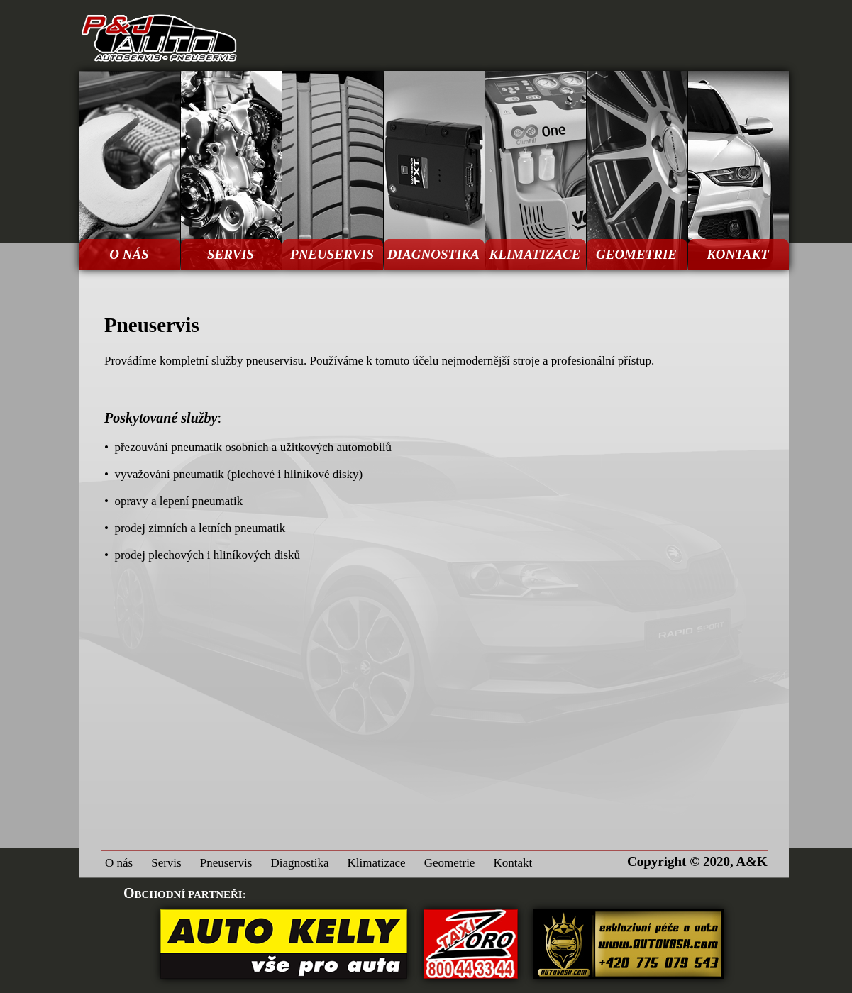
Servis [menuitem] (166, 863)
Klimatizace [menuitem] (377, 863)
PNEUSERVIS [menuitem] (332, 254)
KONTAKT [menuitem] (738, 254)
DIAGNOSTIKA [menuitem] (433, 254)
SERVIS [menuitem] (230, 254)
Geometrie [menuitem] (449, 863)
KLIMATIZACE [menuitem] (535, 254)
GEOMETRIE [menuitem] (636, 254)
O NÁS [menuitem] (128, 254)
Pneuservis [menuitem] (226, 863)
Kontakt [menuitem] (512, 863)
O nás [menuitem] (119, 863)
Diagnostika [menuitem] (299, 863)
